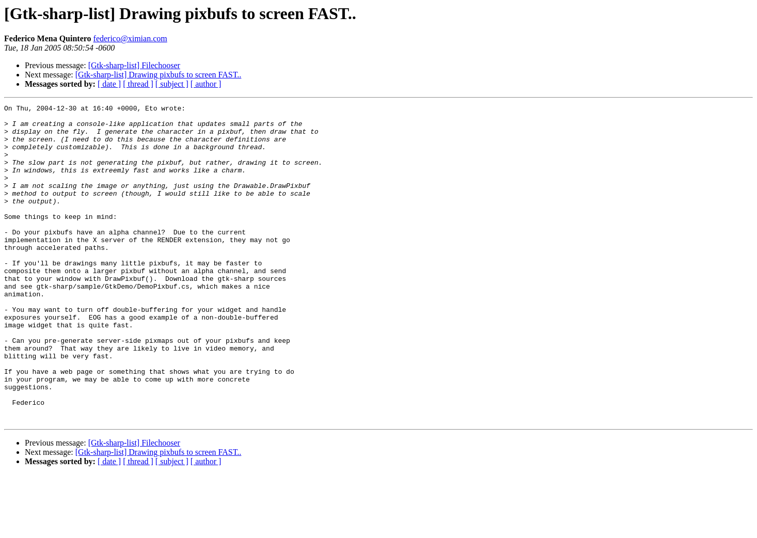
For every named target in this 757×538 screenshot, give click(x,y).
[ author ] (206, 84)
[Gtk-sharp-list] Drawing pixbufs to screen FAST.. (158, 74)
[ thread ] (138, 84)
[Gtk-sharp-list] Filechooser (134, 65)
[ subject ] (171, 84)
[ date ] (109, 84)
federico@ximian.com (130, 38)
